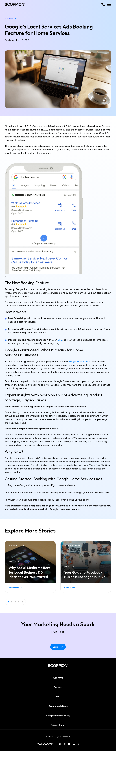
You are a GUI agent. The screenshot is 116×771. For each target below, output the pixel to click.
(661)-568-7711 (46, 744)
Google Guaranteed (79, 361)
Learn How (58, 646)
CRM (59, 339)
